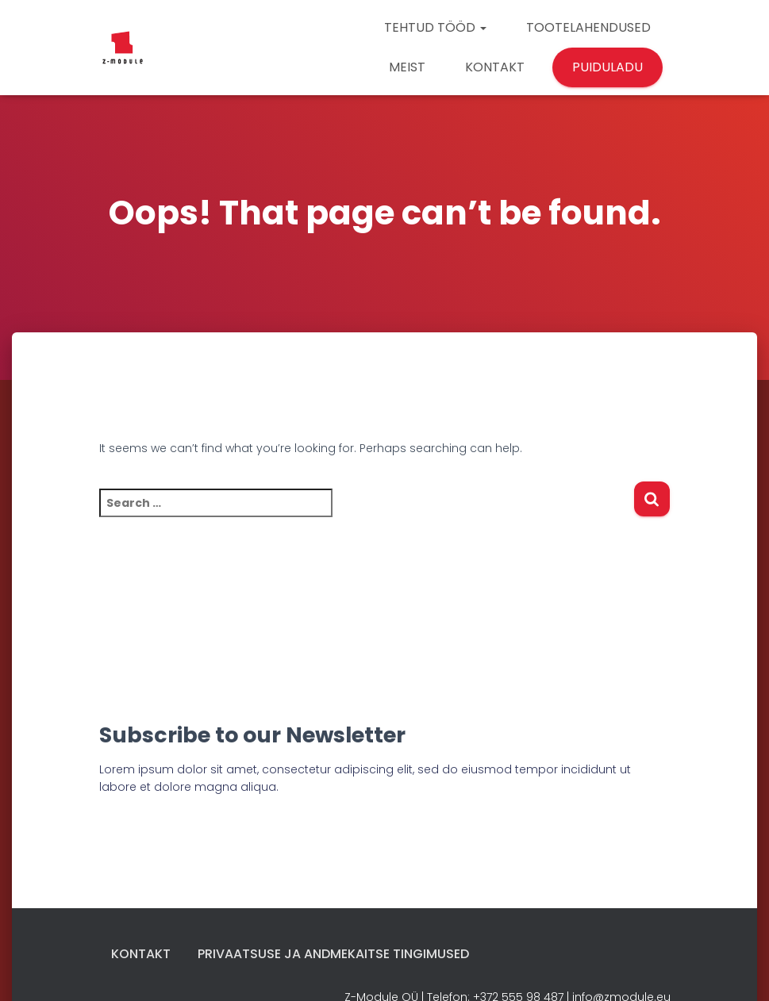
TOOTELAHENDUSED (588, 27)
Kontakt (141, 954)
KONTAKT (495, 67)
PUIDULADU (607, 67)
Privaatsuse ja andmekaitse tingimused (333, 954)
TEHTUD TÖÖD (435, 27)
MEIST (407, 67)
